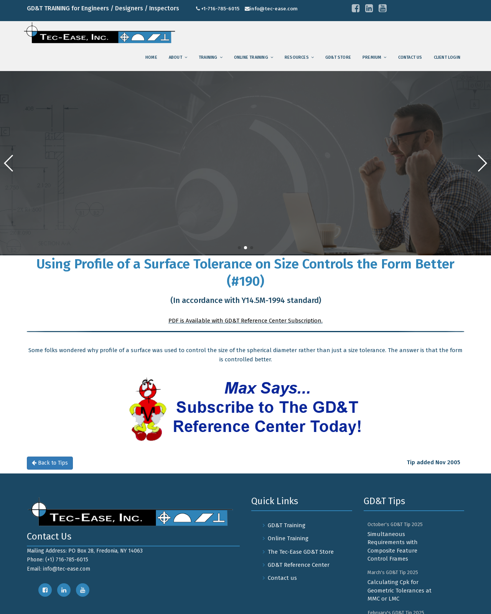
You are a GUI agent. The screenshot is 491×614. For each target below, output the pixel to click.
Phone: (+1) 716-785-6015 (57, 559)
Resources (297, 57)
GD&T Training (286, 525)
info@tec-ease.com (274, 9)
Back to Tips (50, 463)
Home (151, 57)
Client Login (447, 57)
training (208, 57)
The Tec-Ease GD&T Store (301, 551)
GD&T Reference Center (299, 564)
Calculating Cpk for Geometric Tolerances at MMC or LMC (399, 590)
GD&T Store (338, 57)
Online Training (251, 57)
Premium (371, 57)
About (175, 57)
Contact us (410, 57)
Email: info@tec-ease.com (58, 569)
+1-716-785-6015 (220, 9)
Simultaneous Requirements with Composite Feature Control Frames (392, 546)
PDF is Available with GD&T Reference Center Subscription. (245, 320)
